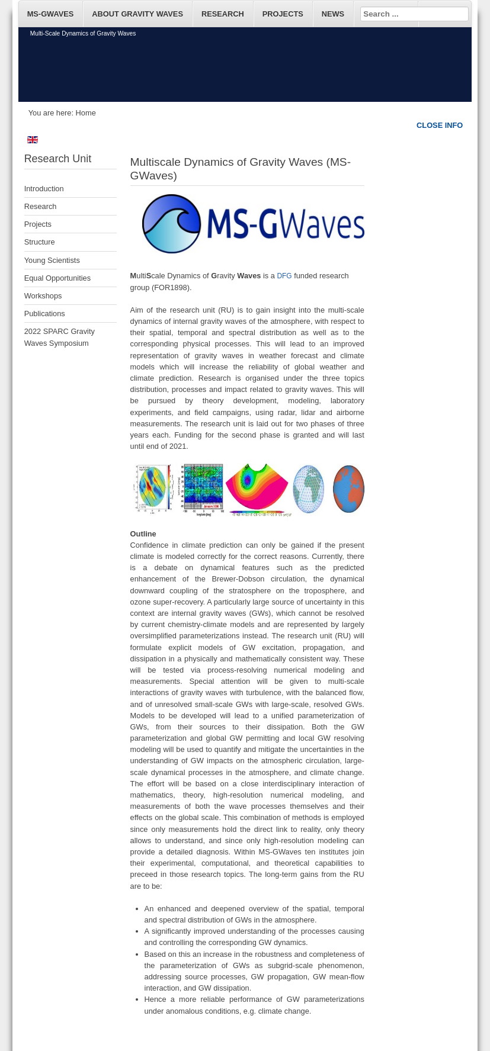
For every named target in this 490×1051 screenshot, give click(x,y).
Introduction (44, 188)
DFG (284, 276)
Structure (39, 241)
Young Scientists (52, 260)
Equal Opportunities (57, 278)
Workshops (43, 295)
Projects (38, 224)
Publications (44, 313)
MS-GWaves (50, 13)
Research (40, 206)
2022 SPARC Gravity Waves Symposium (59, 337)
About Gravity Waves (137, 13)
